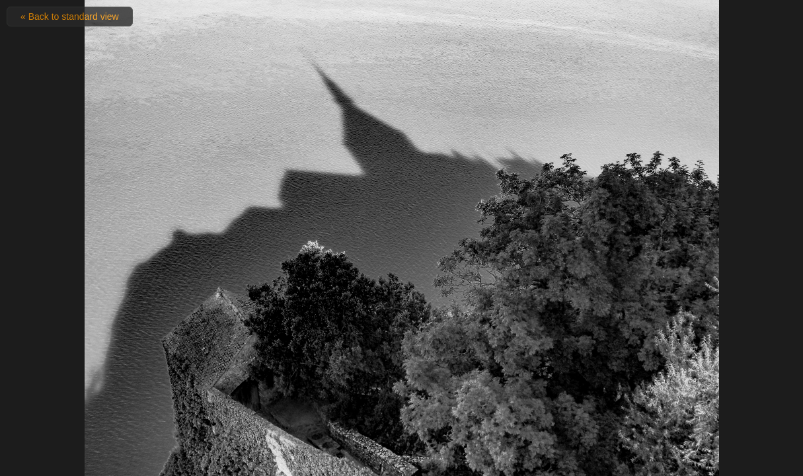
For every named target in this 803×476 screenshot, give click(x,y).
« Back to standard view (69, 16)
